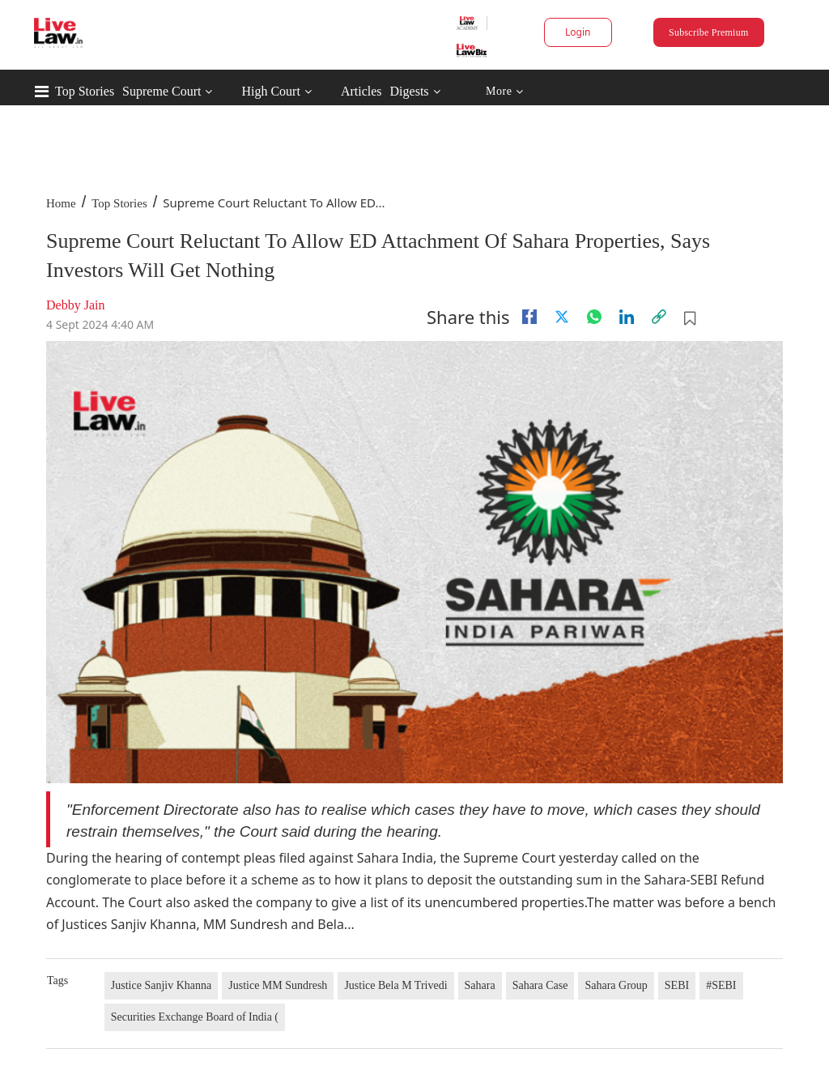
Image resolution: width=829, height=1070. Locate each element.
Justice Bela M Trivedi (395, 985)
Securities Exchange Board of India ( (194, 1017)
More (505, 92)
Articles (361, 91)
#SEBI (721, 985)
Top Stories (84, 91)
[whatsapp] (594, 316)
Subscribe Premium (708, 32)
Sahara (480, 985)
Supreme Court (161, 91)
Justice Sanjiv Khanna (161, 985)
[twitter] (562, 316)
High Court (270, 91)
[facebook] (529, 316)
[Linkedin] (626, 316)
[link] (659, 316)
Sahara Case (540, 985)
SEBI (677, 985)
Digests (409, 91)
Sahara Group (616, 985)
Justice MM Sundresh (277, 985)
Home (61, 203)
